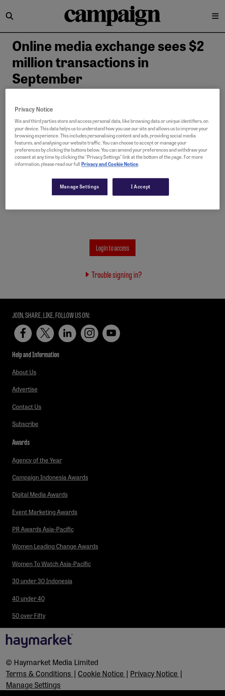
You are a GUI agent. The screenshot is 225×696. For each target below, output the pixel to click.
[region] (112, 149)
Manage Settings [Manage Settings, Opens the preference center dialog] (80, 186)
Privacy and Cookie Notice (109, 163)
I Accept (141, 186)
